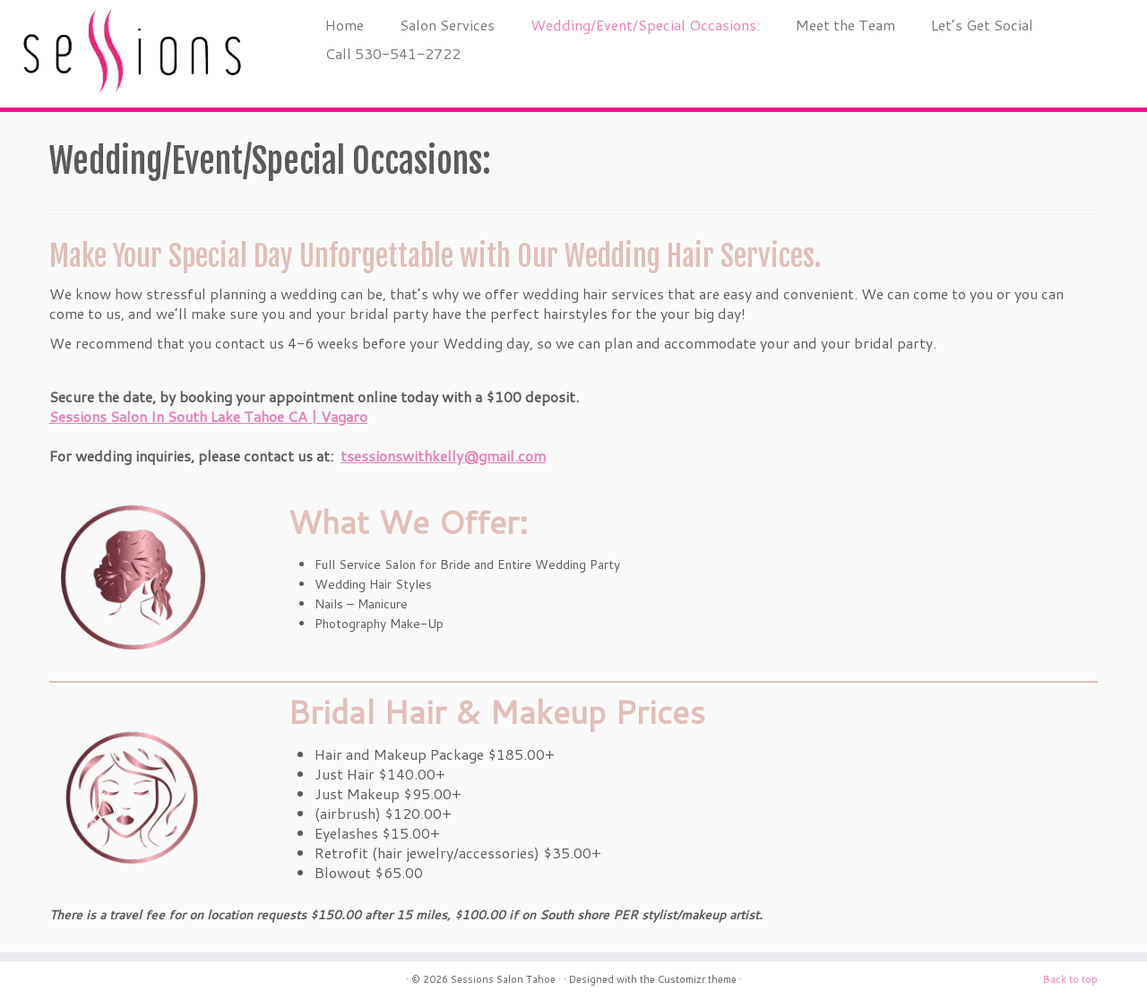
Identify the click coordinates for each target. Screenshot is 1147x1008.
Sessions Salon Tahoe (503, 979)
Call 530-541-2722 (393, 53)
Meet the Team (845, 24)
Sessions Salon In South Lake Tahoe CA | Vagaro (208, 416)
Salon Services (447, 24)
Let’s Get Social (982, 24)
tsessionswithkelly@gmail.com (443, 455)
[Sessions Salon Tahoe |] (132, 54)
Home (344, 24)
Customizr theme (697, 979)
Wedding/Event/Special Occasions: (645, 24)
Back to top (1070, 979)
